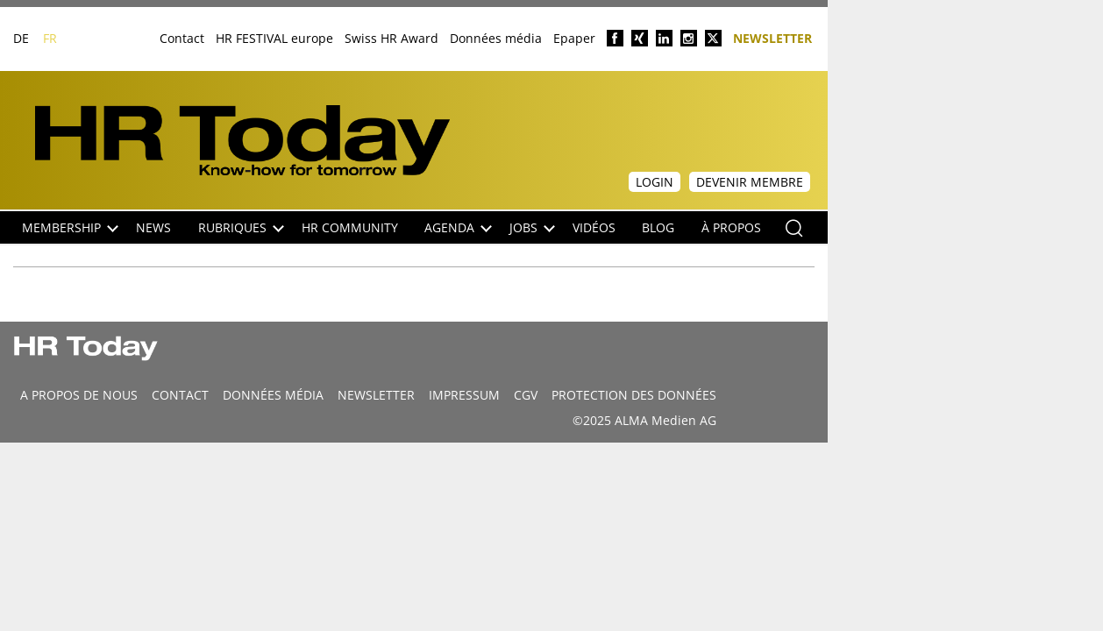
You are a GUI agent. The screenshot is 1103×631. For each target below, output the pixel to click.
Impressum (464, 394)
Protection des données (634, 394)
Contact (182, 38)
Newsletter (772, 37)
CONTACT (180, 394)
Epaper (574, 38)
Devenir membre (749, 182)
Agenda (458, 227)
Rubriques (241, 227)
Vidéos (594, 227)
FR (50, 38)
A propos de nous (79, 394)
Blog (658, 227)
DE (21, 38)
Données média (496, 38)
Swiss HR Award (391, 38)
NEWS (153, 227)
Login (654, 182)
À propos (731, 227)
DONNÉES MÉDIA (273, 394)
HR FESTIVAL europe (274, 38)
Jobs (532, 227)
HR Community (350, 227)
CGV (525, 394)
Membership (70, 227)
